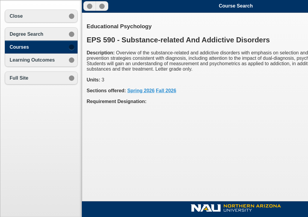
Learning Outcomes (32, 60)
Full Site (19, 78)
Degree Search (26, 34)
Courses (19, 47)
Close (16, 16)
